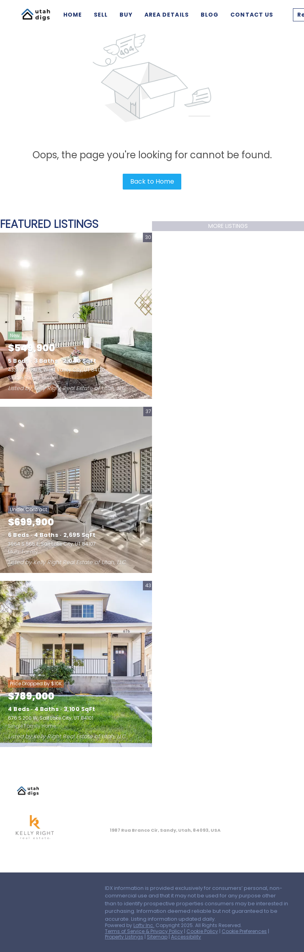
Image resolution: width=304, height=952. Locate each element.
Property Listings (124, 936)
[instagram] (69, 890)
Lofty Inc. (143, 925)
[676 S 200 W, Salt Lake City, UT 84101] (76, 664)
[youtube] (85, 890)
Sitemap (157, 936)
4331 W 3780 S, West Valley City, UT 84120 (56, 369)
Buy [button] (126, 15)
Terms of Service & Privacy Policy (144, 931)
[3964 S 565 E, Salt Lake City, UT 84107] (76, 490)
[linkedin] (38, 890)
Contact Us (251, 15)
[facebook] (22, 890)
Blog (209, 15)
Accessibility (186, 936)
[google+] (22, 908)
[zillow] (53, 890)
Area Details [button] (166, 15)
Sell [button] (101, 15)
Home (72, 15)
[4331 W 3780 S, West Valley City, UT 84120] (76, 316)
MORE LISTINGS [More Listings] (228, 226)
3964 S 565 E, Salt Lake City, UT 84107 (52, 543)
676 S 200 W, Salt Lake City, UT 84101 (50, 718)
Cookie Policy (202, 931)
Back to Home (152, 181)
